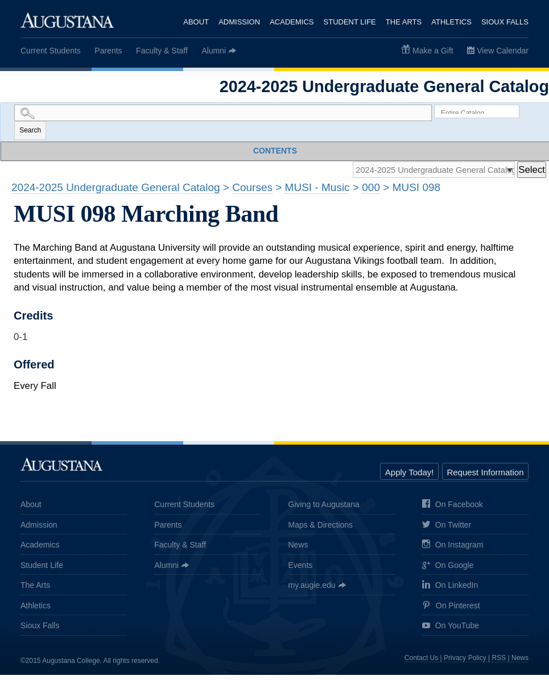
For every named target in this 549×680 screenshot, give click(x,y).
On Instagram (453, 550)
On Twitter (447, 530)
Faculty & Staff (162, 50)
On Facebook (452, 509)
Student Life (349, 22)
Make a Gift (432, 50)
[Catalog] (422, 173)
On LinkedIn (450, 590)
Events (300, 569)
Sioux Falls (505, 22)
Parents (108, 50)
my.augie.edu (312, 590)
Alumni (213, 50)
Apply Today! (409, 477)
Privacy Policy (465, 663)
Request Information (485, 477)
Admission (237, 22)
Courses (252, 192)
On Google (448, 570)
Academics (290, 22)
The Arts (403, 22)
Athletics (451, 22)
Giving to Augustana (324, 509)
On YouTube (450, 631)
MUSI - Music (317, 192)
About (194, 22)
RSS (499, 663)
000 (371, 192)
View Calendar (503, 50)
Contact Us (421, 663)
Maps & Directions (320, 529)
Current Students (50, 50)
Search (30, 132)
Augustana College (67, 19)
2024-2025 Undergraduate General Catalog (115, 192)
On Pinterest (451, 610)
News (298, 549)
